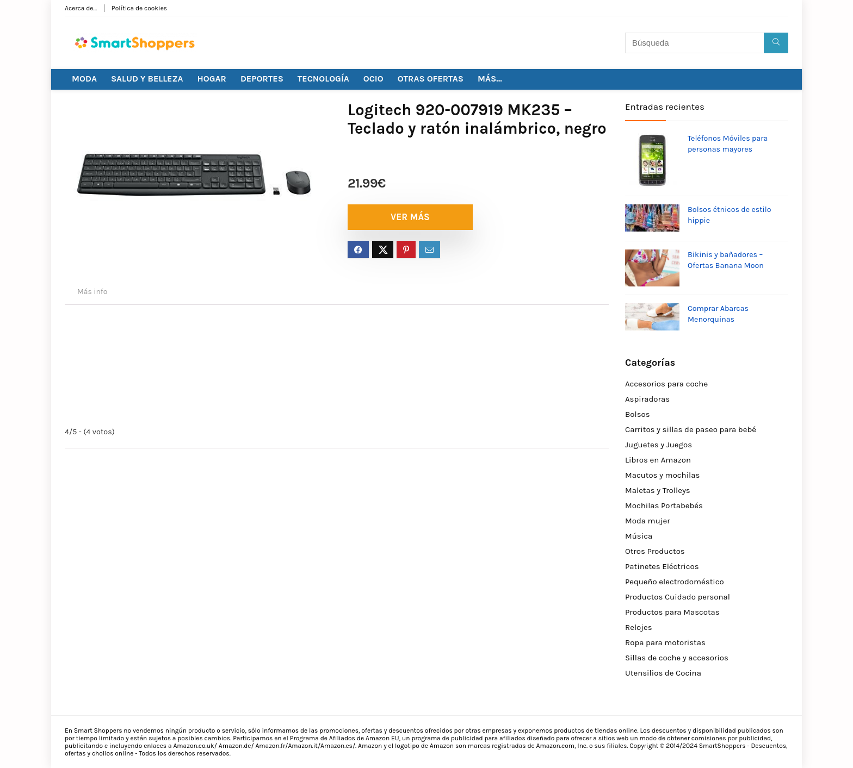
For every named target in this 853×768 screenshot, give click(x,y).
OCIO (373, 78)
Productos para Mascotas (672, 612)
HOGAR (211, 78)
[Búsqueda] (776, 43)
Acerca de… (81, 8)
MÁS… (490, 78)
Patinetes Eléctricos (662, 566)
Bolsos (637, 414)
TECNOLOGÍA (323, 78)
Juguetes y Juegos (658, 444)
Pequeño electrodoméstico (674, 581)
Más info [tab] (92, 291)
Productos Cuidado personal (677, 597)
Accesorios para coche (666, 384)
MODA (84, 78)
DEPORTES (261, 78)
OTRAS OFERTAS (430, 78)
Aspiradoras (647, 399)
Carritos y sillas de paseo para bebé (690, 429)
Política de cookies (139, 8)
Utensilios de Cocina (663, 673)
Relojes (638, 627)
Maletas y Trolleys (657, 490)
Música (638, 536)
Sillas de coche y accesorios (676, 658)
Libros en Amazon (658, 460)
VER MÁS (410, 216)
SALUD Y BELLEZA (147, 78)
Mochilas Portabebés (664, 505)
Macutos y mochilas (662, 475)
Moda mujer (647, 521)
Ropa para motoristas (665, 642)
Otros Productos (655, 551)
